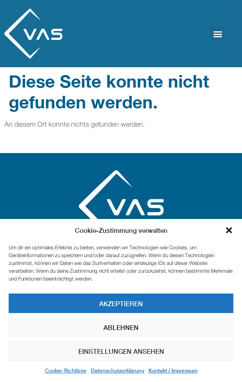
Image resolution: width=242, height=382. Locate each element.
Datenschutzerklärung (117, 370)
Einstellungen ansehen (121, 351)
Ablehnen (121, 327)
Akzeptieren (121, 303)
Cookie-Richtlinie (66, 370)
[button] (229, 230)
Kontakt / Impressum (172, 370)
